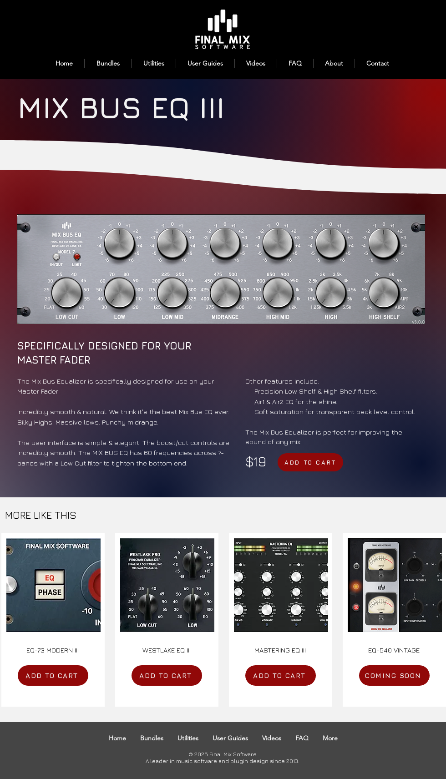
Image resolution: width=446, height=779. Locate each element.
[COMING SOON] (394, 675)
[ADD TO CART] (310, 462)
